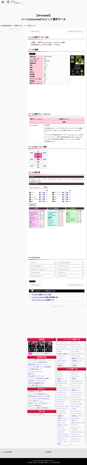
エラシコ (60, 374)
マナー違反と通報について (35, 385)
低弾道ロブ (61, 415)
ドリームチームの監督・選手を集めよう (39, 408)
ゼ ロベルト (36, 31)
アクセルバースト (62, 383)
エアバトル (61, 432)
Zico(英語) (48, 452)
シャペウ (33, 262)
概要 (33, 42)
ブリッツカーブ (76, 388)
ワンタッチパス (35, 272)
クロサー (60, 351)
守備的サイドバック (77, 360)
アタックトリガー (62, 441)
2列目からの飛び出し (63, 353)
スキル (57, 44)
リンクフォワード (62, 347)
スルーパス (61, 272)
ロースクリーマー (77, 395)
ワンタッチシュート (64, 269)
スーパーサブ (75, 441)
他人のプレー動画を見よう (35, 405)
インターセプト (62, 429)
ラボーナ (74, 408)
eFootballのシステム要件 (35, 391)
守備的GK (74, 365)
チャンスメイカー (77, 347)
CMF (38, 159)
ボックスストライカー (64, 344)
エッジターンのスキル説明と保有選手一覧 (45, 297)
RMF (44, 159)
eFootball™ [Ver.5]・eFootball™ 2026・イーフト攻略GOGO (43, 462)
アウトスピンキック (36, 276)
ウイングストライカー (64, 349)
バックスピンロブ (77, 404)
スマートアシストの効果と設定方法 (37, 362)
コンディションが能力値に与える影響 (38, 378)
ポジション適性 (60, 42)
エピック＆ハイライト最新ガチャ (40, 347)
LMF (31, 159)
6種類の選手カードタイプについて (37, 364)
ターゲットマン (76, 344)
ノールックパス (62, 411)
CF (38, 151)
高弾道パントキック (63, 418)
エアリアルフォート (77, 436)
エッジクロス (75, 406)
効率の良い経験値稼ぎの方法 (36, 383)
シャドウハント (62, 439)
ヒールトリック (76, 397)
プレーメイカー (76, 356)
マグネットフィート (77, 383)
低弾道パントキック (77, 415)
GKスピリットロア (63, 425)
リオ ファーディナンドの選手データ (43, 300)
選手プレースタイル (45, 42)
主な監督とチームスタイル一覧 (36, 380)
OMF (38, 156)
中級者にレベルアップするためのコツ (38, 403)
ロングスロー (75, 418)
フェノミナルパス (77, 413)
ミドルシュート (62, 395)
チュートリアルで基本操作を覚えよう (38, 394)
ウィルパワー (61, 401)
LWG (31, 153)
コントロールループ (36, 266)
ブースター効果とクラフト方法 (41, 294)
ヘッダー (60, 385)
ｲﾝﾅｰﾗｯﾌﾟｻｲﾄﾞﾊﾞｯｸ (62, 360)
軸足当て (74, 378)
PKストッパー (61, 422)
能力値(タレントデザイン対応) (42, 44)
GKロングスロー (62, 420)
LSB (31, 166)
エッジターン (75, 376)
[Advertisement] (43, 8)
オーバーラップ (76, 363)
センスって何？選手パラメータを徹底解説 (39, 366)
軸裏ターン (61, 378)
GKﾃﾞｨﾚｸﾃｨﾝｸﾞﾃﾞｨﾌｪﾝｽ (78, 422)
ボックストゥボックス (78, 353)
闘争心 (59, 443)
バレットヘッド (76, 385)
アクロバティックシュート (38, 269)
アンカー (60, 358)
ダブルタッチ (75, 371)
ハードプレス (61, 356)
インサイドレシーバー (78, 349)
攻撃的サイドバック (77, 358)
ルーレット (75, 374)
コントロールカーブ (64, 262)
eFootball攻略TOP (6, 25)
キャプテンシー (63, 276)
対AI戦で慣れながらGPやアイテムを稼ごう (39, 396)
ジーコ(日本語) (7, 452)
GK (38, 167)
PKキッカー (75, 420)
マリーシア (75, 425)
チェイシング (75, 427)
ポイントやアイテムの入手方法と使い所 (39, 398)
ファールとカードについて (35, 371)
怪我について (31, 373)
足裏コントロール (62, 381)
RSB (44, 166)
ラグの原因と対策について (35, 369)
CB (38, 164)
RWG (44, 153)
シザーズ (60, 371)
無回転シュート (76, 390)
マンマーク (61, 427)
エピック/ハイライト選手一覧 (36, 414)
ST (38, 154)
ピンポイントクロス (63, 406)
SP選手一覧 (17, 25)
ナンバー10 (33, 125)
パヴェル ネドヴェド (75, 31)
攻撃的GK (60, 365)
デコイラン (75, 342)
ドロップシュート (63, 266)
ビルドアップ (61, 363)
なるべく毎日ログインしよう (36, 401)
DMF (38, 162)
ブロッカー (75, 429)
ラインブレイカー (62, 342)
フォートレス (75, 434)
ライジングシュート (77, 392)
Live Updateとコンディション (36, 376)
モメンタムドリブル (77, 381)
